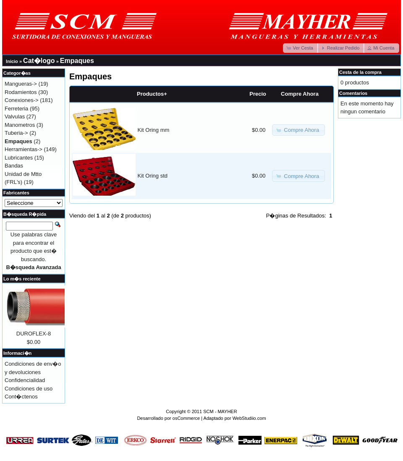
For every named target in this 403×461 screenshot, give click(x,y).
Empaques (77, 60)
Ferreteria (16, 108)
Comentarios (353, 93)
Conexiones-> (22, 100)
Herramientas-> (23, 149)
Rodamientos (21, 92)
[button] (300, 48)
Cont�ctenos (21, 396)
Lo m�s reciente (22, 278)
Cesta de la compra (360, 72)
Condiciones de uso (28, 388)
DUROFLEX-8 (33, 333)
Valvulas (15, 116)
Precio (257, 94)
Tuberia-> (16, 133)
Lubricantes (19, 158)
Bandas (14, 165)
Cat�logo (39, 60)
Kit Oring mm (154, 130)
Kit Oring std (153, 176)
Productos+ (152, 94)
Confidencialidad (25, 380)
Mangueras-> (21, 84)
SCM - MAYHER (220, 411)
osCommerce (186, 418)
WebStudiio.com (249, 418)
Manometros (20, 125)
